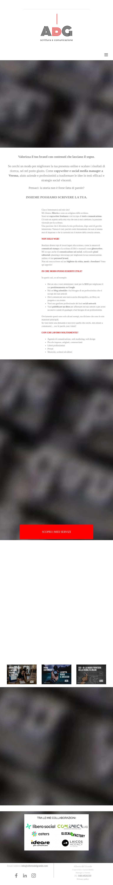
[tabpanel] (56, 176)
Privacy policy (83, 879)
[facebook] (16, 875)
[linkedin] (25, 875)
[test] (56, 532)
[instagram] (33, 875)
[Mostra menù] (106, 54)
